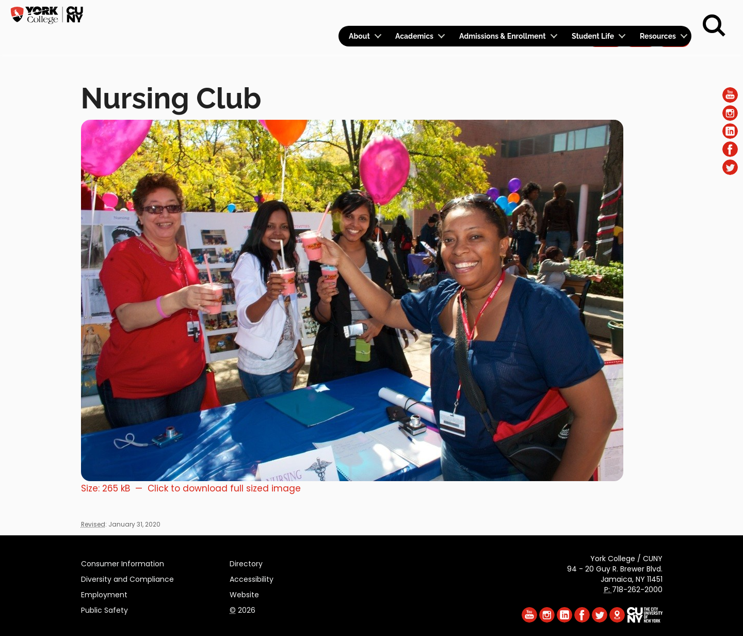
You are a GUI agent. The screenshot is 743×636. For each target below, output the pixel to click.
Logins (504, 13)
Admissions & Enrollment (502, 36)
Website (244, 593)
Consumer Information (122, 562)
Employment (104, 593)
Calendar (555, 13)
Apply (605, 13)
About (359, 36)
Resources (658, 36)
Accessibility (251, 577)
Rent (674, 13)
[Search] (714, 26)
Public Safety (104, 608)
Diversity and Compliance (127, 577)
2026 (242, 608)
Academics (414, 36)
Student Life (593, 36)
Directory (246, 562)
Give (640, 13)
